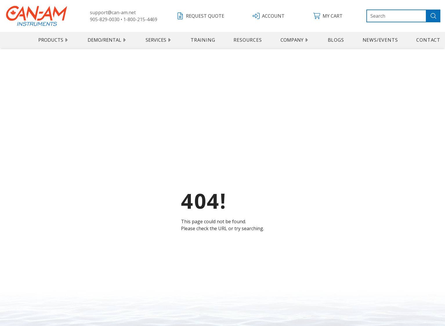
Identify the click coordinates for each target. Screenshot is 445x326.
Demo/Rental (107, 40)
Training (203, 40)
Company (295, 40)
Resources (248, 40)
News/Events (380, 40)
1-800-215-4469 (140, 19)
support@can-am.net (113, 12)
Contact (428, 40)
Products (53, 40)
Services (159, 40)
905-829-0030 (105, 19)
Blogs (336, 40)
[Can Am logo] (36, 16)
